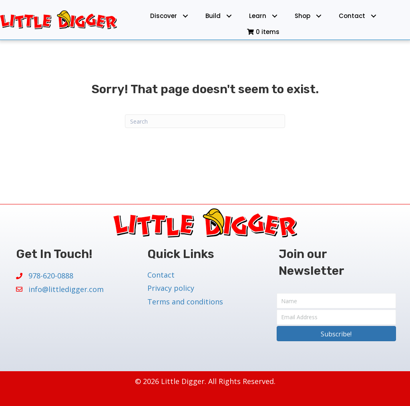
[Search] (205, 121)
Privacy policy (170, 288)
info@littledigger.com (66, 289)
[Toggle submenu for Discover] (185, 16)
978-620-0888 (50, 275)
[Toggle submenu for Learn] (275, 16)
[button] (336, 333)
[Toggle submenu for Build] (229, 16)
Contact (161, 275)
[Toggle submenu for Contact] (374, 16)
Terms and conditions (185, 301)
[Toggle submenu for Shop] (319, 16)
